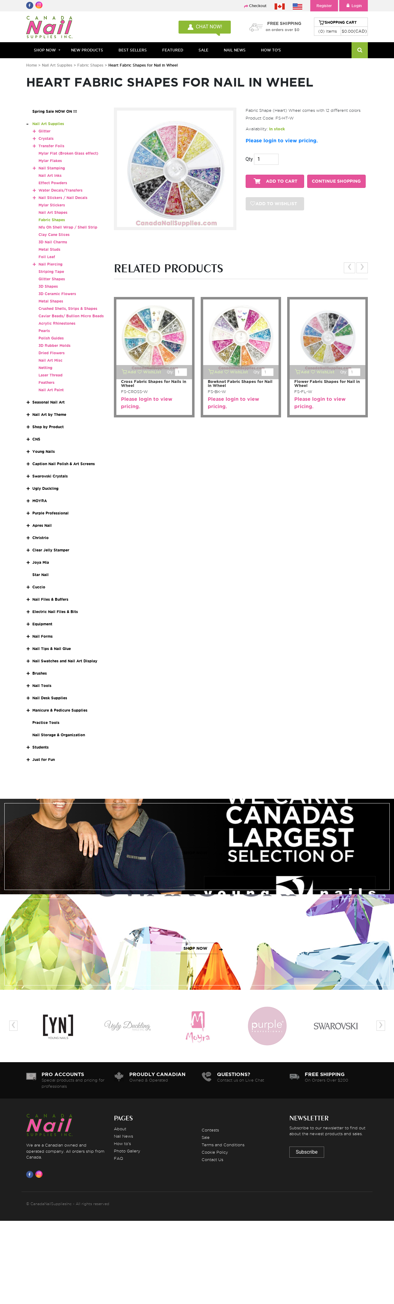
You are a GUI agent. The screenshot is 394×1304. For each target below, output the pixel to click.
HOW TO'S (271, 50)
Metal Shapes (50, 301)
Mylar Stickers (51, 205)
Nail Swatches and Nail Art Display (64, 661)
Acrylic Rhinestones (56, 323)
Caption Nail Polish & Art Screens (63, 464)
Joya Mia (40, 562)
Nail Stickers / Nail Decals (62, 198)
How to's (122, 1143)
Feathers (46, 382)
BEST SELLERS (133, 50)
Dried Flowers (51, 353)
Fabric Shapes (90, 65)
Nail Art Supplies (57, 65)
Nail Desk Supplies (49, 698)
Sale (206, 1137)
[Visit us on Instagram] (40, 1174)
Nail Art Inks (50, 175)
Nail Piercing (50, 264)
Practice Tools (45, 723)
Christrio (40, 538)
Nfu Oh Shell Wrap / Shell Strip (67, 227)
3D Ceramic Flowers (57, 294)
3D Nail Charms (52, 242)
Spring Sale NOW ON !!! (54, 111)
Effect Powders (52, 183)
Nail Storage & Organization (58, 735)
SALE (203, 50)
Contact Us (212, 1159)
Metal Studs (49, 249)
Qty (249, 159)
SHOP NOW (195, 853)
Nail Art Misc (50, 360)
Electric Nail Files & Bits (55, 612)
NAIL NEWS (235, 50)
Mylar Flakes (50, 161)
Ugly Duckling (45, 488)
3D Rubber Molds (54, 345)
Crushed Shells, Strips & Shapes (67, 309)
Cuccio (38, 587)
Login (353, 6)
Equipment (42, 624)
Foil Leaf (46, 257)
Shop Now (45, 50)
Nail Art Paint (51, 390)
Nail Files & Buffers (50, 599)
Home (31, 65)
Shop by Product (48, 427)
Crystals (46, 138)
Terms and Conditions (223, 1145)
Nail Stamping (51, 168)
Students (40, 747)
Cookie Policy (215, 1152)
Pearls (44, 331)
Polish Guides (51, 338)
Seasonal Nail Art (48, 402)
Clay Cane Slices (54, 235)
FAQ (118, 1158)
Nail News (123, 1136)
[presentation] (349, 267)
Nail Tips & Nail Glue (51, 649)
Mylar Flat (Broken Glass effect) (68, 153)
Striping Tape (51, 272)
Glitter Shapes (51, 279)
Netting (45, 368)
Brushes (39, 673)
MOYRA (39, 501)
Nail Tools (41, 686)
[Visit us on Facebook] (30, 1174)
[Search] (360, 50)
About (120, 1129)
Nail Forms (42, 636)
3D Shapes (48, 286)
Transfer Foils (51, 146)
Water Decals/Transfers (60, 190)
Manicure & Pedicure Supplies (59, 710)
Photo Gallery (127, 1151)
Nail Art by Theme (49, 414)
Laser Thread (50, 375)
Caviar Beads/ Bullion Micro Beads (71, 316)
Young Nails (43, 451)
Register (324, 6)
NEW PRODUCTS (87, 50)
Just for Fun (43, 760)
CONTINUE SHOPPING (336, 181)
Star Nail (40, 575)
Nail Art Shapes (52, 212)
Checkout (258, 6)
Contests (210, 1130)
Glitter (44, 131)
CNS (36, 439)
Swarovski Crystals (50, 476)
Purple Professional (50, 513)
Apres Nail (42, 525)
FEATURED (172, 50)
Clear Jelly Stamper (50, 550)
